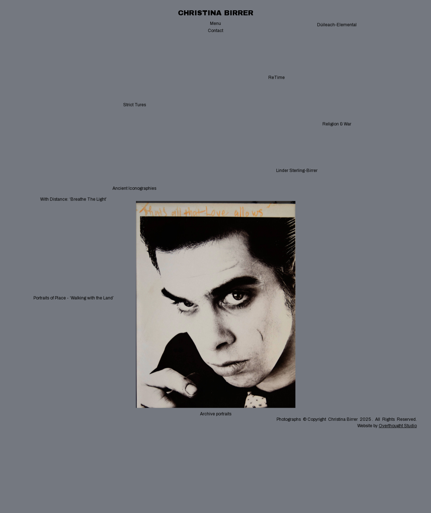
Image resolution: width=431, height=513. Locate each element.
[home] (215, 13)
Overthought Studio (398, 425)
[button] (215, 23)
